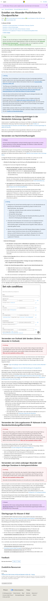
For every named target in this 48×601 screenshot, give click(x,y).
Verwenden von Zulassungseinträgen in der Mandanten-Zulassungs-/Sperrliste (18, 25)
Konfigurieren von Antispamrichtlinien (37, 492)
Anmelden (45, 1)
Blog (23, 593)
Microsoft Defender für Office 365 (21, 9)
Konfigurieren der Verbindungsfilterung (18, 186)
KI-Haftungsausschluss (7, 593)
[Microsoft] (24, 2)
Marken (34, 595)
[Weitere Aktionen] (45, 9)
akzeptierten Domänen (8, 506)
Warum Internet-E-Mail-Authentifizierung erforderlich (23, 518)
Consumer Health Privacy (8, 595)
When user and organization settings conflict (13, 353)
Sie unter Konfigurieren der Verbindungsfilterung (22, 447)
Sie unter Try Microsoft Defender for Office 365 (19, 44)
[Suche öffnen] (41, 2)
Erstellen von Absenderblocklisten (15, 111)
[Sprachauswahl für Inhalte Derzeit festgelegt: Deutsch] (6, 590)
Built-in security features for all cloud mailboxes (15, 18)
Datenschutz (34, 593)
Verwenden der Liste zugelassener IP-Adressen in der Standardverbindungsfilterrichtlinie (20, 30)
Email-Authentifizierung (39, 180)
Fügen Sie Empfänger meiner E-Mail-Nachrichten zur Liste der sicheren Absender (27, 364)
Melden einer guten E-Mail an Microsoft (25, 100)
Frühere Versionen (16, 593)
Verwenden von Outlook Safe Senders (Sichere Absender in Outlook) (16, 29)
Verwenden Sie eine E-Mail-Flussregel (12, 548)
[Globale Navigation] (1, 2)
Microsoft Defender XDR (11, 20)
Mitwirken (28, 593)
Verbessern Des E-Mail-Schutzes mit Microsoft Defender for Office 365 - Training (18, 574)
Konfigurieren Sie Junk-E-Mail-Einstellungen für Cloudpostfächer (26, 368)
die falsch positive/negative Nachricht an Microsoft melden (27, 375)
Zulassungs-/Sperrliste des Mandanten (27, 413)
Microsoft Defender (9, 9)
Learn (3, 9)
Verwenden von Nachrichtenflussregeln (10, 27)
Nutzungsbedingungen (19, 595)
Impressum (28, 595)
